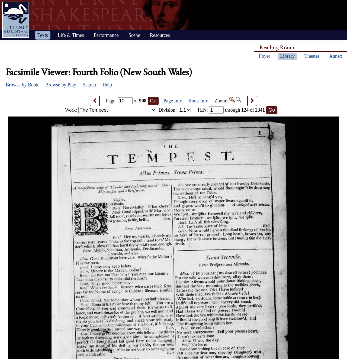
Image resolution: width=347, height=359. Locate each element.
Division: (175, 110)
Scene (134, 35)
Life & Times (71, 35)
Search (89, 85)
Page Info (172, 101)
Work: (110, 110)
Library (287, 56)
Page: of (126, 101)
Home (15, 20)
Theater (311, 56)
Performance (106, 35)
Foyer (264, 56)
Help (107, 85)
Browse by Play (60, 85)
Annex (335, 56)
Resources (160, 35)
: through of (231, 110)
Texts (42, 35)
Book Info (198, 101)
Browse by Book (22, 85)
